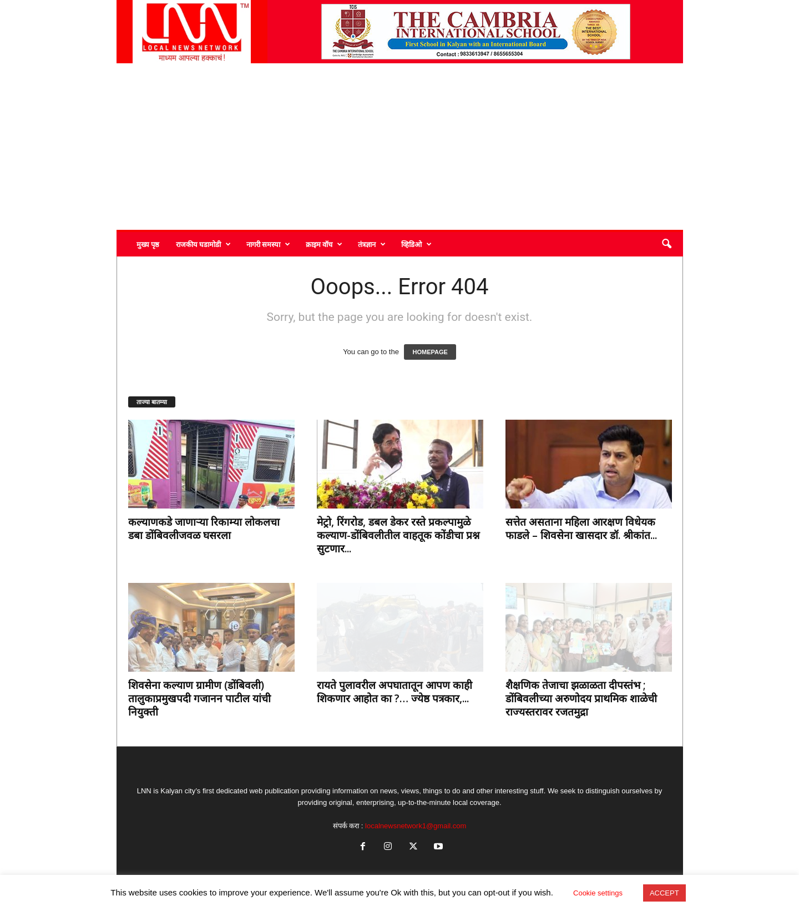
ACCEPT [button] (664, 893)
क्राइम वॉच (324, 244)
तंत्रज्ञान (372, 244)
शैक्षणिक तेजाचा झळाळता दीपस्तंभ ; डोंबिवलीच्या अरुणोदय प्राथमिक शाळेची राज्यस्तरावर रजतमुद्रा (581, 698)
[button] (666, 244)
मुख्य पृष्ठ (147, 244)
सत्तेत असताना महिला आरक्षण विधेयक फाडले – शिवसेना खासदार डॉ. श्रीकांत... (581, 528)
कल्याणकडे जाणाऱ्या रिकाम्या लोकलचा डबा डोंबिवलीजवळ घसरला (204, 528)
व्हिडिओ (416, 244)
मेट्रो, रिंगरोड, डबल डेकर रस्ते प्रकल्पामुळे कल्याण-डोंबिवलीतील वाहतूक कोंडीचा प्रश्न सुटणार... (398, 535)
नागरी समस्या (268, 244)
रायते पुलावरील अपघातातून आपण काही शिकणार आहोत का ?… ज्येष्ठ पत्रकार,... (394, 692)
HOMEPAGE (429, 352)
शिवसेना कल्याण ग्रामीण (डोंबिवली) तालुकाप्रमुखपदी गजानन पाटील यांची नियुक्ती (199, 698)
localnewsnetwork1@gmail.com (415, 826)
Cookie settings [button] (598, 893)
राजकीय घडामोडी (203, 244)
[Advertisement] (400, 146)
